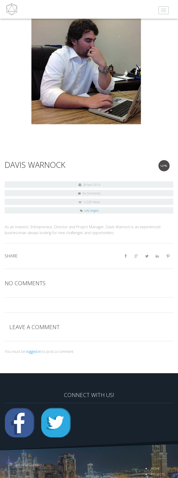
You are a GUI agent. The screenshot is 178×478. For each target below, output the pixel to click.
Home (155, 468)
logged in (33, 351)
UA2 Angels (91, 211)
